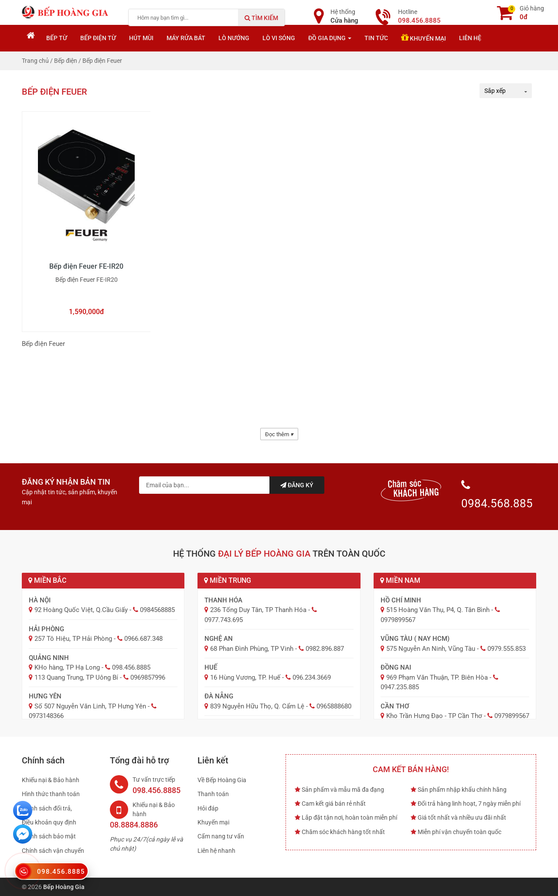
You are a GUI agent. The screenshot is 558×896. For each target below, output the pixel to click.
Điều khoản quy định (49, 822)
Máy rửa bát (186, 37)
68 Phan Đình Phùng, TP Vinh (251, 649)
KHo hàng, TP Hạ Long (67, 667)
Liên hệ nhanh (216, 850)
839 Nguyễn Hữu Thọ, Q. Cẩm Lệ (257, 706)
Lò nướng (233, 37)
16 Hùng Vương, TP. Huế (245, 677)
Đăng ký (296, 485)
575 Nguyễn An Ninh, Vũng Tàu (430, 649)
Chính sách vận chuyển (53, 850)
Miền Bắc (47, 580)
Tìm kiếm (261, 17)
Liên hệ (470, 37)
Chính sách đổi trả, (47, 808)
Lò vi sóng (278, 37)
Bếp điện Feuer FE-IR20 (86, 266)
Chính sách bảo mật (49, 836)
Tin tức (376, 37)
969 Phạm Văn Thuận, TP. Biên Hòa (437, 677)
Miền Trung (227, 580)
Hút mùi (141, 37)
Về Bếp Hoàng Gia (221, 779)
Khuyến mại (423, 37)
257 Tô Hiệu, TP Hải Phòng (73, 639)
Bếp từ (56, 37)
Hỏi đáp (207, 808)
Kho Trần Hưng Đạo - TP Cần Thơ (434, 716)
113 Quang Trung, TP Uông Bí (76, 677)
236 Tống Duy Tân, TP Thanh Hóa (258, 610)
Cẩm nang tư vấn (220, 836)
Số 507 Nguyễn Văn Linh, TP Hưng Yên (90, 706)
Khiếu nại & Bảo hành (50, 779)
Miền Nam (400, 580)
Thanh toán (213, 793)
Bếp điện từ (98, 37)
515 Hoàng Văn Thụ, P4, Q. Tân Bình (438, 610)
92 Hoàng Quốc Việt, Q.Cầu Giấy (81, 610)
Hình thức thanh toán (51, 793)
